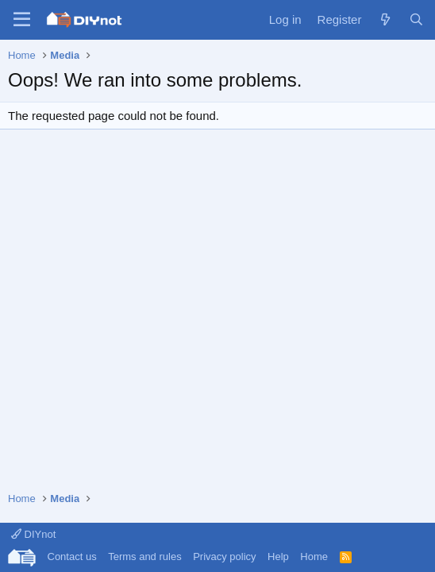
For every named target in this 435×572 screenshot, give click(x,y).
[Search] (416, 19)
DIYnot (33, 534)
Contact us (72, 556)
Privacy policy (224, 556)
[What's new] (384, 19)
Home (314, 556)
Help (278, 556)
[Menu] (21, 20)
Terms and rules (144, 556)
